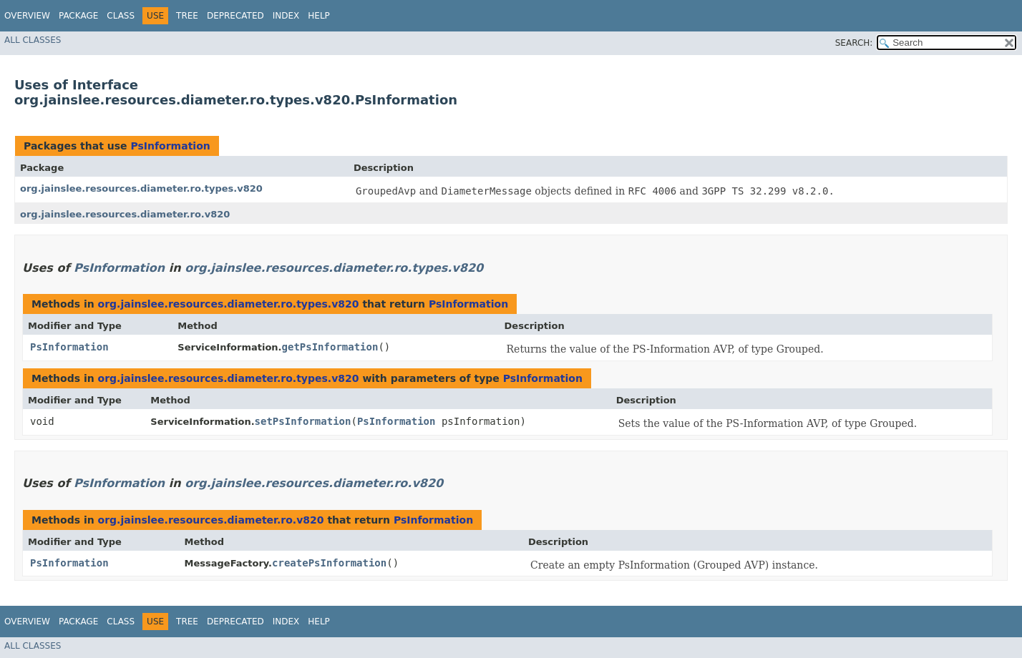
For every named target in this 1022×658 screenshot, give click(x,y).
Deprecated (235, 16)
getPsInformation (330, 347)
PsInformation (170, 146)
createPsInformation (329, 563)
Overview (27, 16)
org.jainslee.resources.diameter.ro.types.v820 (141, 188)
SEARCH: (854, 43)
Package (78, 16)
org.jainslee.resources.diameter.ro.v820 (125, 214)
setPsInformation (303, 421)
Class (121, 16)
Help (319, 16)
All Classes (32, 40)
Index (286, 16)
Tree (187, 16)
